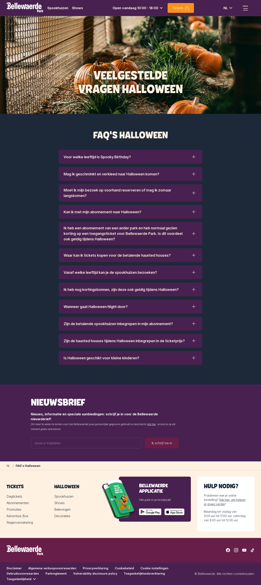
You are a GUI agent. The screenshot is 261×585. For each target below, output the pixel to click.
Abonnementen (18, 503)
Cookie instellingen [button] (154, 568)
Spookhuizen (57, 8)
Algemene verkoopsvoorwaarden (52, 568)
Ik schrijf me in (162, 443)
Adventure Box (17, 516)
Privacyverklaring (95, 568)
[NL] (8, 466)
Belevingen (62, 509)
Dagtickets (14, 496)
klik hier (151, 424)
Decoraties (62, 516)
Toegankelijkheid (22, 579)
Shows (77, 8)
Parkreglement (56, 573)
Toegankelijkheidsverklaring (144, 573)
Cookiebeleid (124, 568)
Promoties (14, 509)
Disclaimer (14, 568)
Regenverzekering (20, 522)
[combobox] (138, 7)
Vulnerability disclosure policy (95, 573)
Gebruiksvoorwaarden (23, 573)
